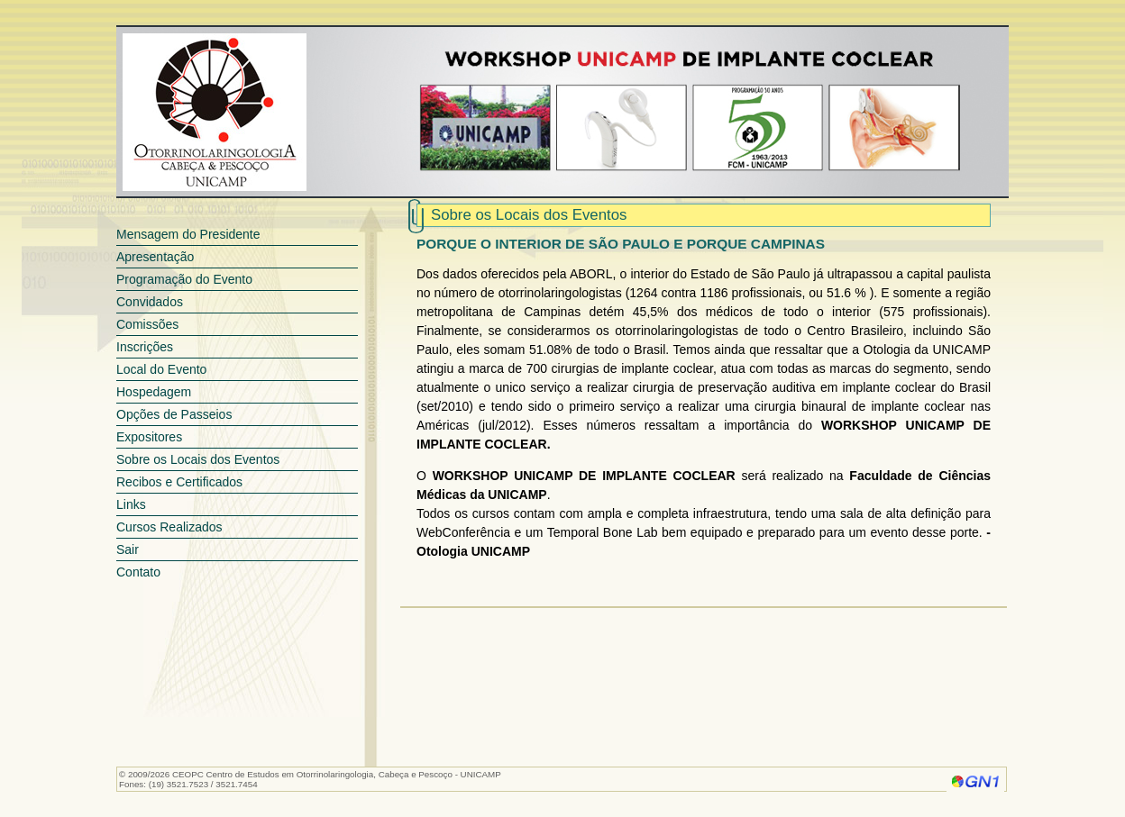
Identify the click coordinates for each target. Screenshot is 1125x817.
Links (131, 504)
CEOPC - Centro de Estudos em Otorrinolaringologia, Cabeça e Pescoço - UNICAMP (214, 112)
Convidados (149, 302)
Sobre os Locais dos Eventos (197, 459)
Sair (127, 549)
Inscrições (144, 347)
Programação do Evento (184, 279)
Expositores (149, 437)
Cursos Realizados (169, 527)
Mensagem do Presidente (188, 234)
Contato (138, 572)
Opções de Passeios (174, 414)
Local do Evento (161, 369)
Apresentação (155, 257)
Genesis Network (975, 781)
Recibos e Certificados (179, 482)
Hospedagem (153, 392)
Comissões (147, 324)
